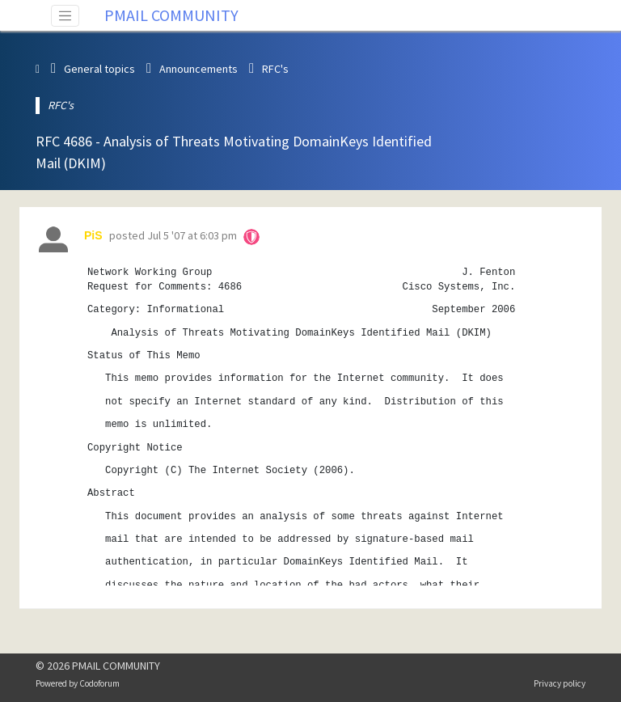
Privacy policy (559, 683)
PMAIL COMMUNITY (171, 15)
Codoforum (99, 683)
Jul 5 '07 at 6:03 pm (192, 235)
